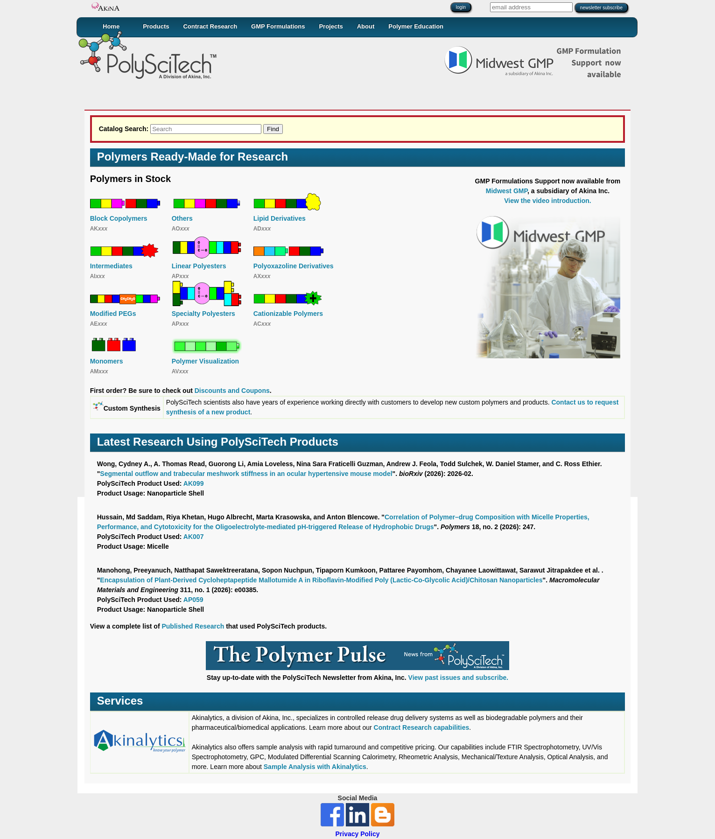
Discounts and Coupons (232, 390)
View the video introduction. (547, 200)
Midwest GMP (506, 191)
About (366, 26)
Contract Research (210, 26)
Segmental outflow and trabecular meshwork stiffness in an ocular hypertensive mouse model (246, 473)
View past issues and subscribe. (458, 677)
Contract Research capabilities (422, 727)
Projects (331, 26)
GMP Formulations (278, 26)
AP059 (193, 599)
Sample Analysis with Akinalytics (315, 766)
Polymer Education (415, 26)
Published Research (192, 626)
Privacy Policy (358, 834)
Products (156, 26)
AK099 (193, 483)
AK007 (193, 536)
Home (111, 26)
